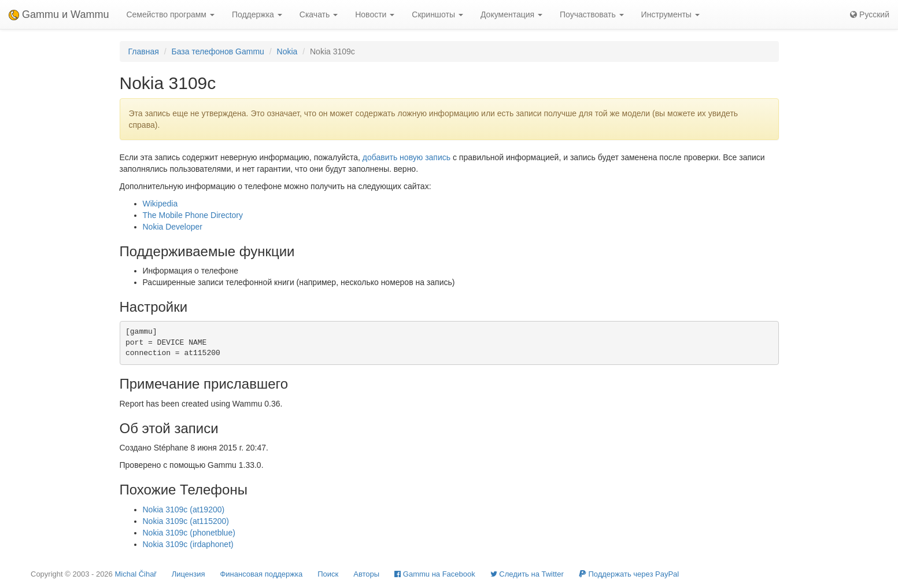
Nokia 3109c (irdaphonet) (188, 544)
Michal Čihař (135, 574)
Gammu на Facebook (434, 574)
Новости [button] (374, 14)
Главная (143, 51)
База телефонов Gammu (217, 51)
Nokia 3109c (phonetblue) (189, 532)
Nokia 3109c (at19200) (184, 509)
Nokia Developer (173, 226)
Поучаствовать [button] (592, 14)
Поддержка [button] (257, 14)
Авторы (366, 574)
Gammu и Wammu (59, 14)
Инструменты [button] (670, 14)
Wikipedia (160, 203)
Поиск (327, 574)
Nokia (287, 51)
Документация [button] (511, 14)
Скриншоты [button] (437, 14)
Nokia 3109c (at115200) (186, 521)
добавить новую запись (406, 157)
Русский (869, 14)
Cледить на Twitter (527, 574)
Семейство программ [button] (170, 14)
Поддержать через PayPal (629, 574)
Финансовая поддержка (261, 574)
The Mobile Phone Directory (193, 215)
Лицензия (188, 574)
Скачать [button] (319, 14)
